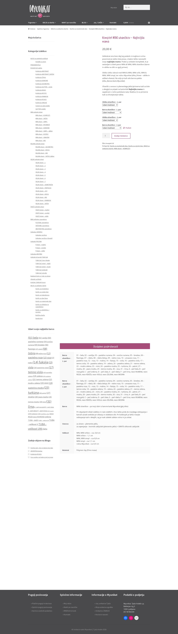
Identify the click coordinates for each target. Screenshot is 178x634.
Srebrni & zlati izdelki (43, 106)
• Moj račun (67, 603)
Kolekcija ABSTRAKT (42, 71)
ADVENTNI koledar (36, 451)
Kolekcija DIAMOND (42, 81)
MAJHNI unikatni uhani (37, 144)
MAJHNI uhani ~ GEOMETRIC (44, 147)
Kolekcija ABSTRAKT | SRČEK (45, 74)
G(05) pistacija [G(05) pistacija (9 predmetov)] (32, 414)
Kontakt (113, 22)
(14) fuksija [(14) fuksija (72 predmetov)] (40, 362)
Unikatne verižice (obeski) (44, 238)
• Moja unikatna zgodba (104, 607)
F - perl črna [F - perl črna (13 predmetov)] (42, 411)
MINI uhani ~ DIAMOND (42, 128)
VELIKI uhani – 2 (41, 166)
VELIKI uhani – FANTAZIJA (43, 188)
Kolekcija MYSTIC (41, 93)
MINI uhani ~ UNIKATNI (42, 137)
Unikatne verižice (41, 235)
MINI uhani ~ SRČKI (41, 118)
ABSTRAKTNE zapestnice (44, 229)
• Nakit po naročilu (70, 607)
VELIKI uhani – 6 (41, 178)
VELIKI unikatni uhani (37, 159)
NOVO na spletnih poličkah (39, 59)
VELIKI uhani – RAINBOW (43, 200)
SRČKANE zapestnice (42, 226)
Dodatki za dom (41, 62)
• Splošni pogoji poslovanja (41, 607)
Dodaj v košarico (121, 136)
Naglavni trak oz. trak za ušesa (40, 276)
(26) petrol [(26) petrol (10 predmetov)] (42, 393)
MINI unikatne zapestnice (39, 219)
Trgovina (31, 22)
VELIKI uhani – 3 (41, 169)
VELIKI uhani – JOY (41, 191)
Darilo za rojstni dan (135, 146)
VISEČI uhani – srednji (42, 213)
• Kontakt (66, 614)
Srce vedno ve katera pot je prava (42, 457)
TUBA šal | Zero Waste (43, 260)
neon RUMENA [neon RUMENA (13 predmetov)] (38, 417)
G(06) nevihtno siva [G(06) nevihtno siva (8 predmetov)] (43, 414)
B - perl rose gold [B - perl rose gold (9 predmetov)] (39, 407)
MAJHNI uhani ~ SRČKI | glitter (45, 156)
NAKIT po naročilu (69, 22)
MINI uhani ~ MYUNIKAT (43, 125)
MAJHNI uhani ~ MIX (42, 153)
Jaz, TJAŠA (98, 22)
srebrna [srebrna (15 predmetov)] (48, 417)
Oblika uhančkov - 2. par (111, 117)
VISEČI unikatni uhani (37, 207)
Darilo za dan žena (42, 298)
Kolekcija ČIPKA (41, 77)
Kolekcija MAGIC (41, 90)
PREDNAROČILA (36, 65)
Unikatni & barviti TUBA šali (39, 257)
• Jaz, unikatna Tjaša (103, 603)
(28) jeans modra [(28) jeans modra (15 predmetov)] (41, 397)
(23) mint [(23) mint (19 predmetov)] (44, 383)
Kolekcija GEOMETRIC (43, 84)
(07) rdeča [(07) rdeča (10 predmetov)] (39, 349)
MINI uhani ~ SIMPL (41, 122)
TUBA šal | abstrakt (41, 270)
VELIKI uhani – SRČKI (42, 204)
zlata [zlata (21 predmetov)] (44, 428)
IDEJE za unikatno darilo (59, 29)
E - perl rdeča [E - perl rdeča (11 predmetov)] (32, 411)
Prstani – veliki (40, 251)
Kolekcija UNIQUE (41, 103)
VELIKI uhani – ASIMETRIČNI (44, 185)
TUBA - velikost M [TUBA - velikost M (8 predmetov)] (43, 420)
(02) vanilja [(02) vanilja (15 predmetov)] (42, 338)
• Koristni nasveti (101, 614)
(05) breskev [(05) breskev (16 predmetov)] (39, 345)
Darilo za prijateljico (42, 289)
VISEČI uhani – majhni (42, 210)
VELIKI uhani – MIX (41, 197)
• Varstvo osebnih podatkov (41, 611)
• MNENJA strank (69, 611)
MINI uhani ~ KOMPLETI (122, 149)
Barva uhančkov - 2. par (111, 125)
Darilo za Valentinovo (42, 295)
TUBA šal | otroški (41, 273)
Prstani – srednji (41, 248)
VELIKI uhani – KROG (42, 194)
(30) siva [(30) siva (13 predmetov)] (42, 402)
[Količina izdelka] (106, 135)
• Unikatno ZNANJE (102, 611)
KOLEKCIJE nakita (36, 68)
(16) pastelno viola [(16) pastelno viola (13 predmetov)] (41, 368)
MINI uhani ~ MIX (41, 141)
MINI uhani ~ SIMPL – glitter (44, 131)
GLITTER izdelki (41, 109)
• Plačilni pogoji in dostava (41, 603)
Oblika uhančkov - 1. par (111, 102)
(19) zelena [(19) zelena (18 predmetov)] (38, 376)
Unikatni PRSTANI (36, 241)
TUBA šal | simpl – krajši (43, 267)
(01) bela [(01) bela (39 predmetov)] (33, 337)
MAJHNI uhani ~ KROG (42, 150)
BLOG (84, 22)
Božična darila (40, 315)
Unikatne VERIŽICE (36, 232)
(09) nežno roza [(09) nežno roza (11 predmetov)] (41, 353)
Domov (32, 29)
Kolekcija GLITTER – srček (44, 87)
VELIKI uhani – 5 (41, 175)
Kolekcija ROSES (41, 99)
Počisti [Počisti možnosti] (128, 128)
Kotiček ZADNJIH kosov (38, 282)
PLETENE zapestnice (42, 223)
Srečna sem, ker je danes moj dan (42, 448)
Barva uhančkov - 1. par (111, 109)
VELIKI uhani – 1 (41, 163)
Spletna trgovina (43, 29)
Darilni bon (39, 318)
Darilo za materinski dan (78, 29)
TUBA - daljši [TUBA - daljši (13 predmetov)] (33, 420)
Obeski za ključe (36, 279)
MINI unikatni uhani (36, 112)
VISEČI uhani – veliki (42, 216)
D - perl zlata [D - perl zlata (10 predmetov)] (49, 407)
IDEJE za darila (48, 22)
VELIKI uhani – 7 (41, 182)
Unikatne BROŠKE (36, 254)
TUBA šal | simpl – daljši (43, 264)
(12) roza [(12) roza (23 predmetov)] (47, 357)
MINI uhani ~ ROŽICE (42, 134)
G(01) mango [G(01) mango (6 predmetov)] (50, 411)
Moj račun (114, 8)
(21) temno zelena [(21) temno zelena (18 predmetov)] (40, 379)
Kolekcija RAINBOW (42, 96)
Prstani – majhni (41, 245)
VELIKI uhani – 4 (41, 172)
